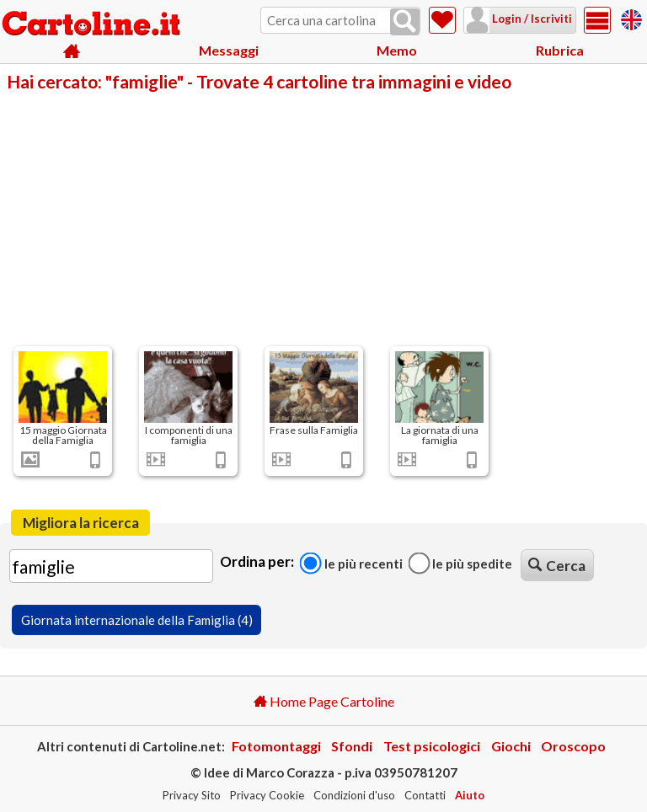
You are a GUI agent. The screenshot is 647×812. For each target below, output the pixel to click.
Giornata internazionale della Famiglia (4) (137, 620)
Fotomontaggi (276, 746)
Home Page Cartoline (324, 701)
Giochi (511, 746)
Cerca (557, 565)
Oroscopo (573, 746)
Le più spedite (460, 563)
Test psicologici (431, 746)
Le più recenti (351, 563)
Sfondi (351, 746)
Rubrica (560, 50)
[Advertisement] (323, 217)
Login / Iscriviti (530, 18)
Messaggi (229, 50)
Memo (397, 50)
